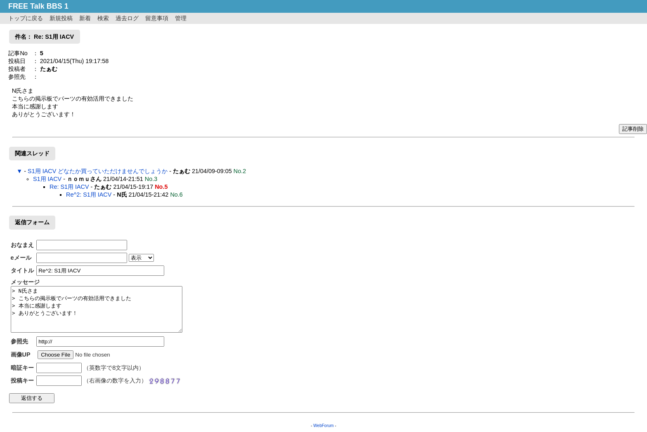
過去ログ (127, 18)
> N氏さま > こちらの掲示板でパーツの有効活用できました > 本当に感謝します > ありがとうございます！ (96, 309)
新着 (85, 18)
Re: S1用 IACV (69, 186)
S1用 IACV (47, 179)
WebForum (323, 425)
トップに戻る (25, 18)
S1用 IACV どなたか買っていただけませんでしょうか (98, 171)
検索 (103, 18)
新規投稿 (61, 18)
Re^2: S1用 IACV (88, 194)
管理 (181, 18)
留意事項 (156, 18)
